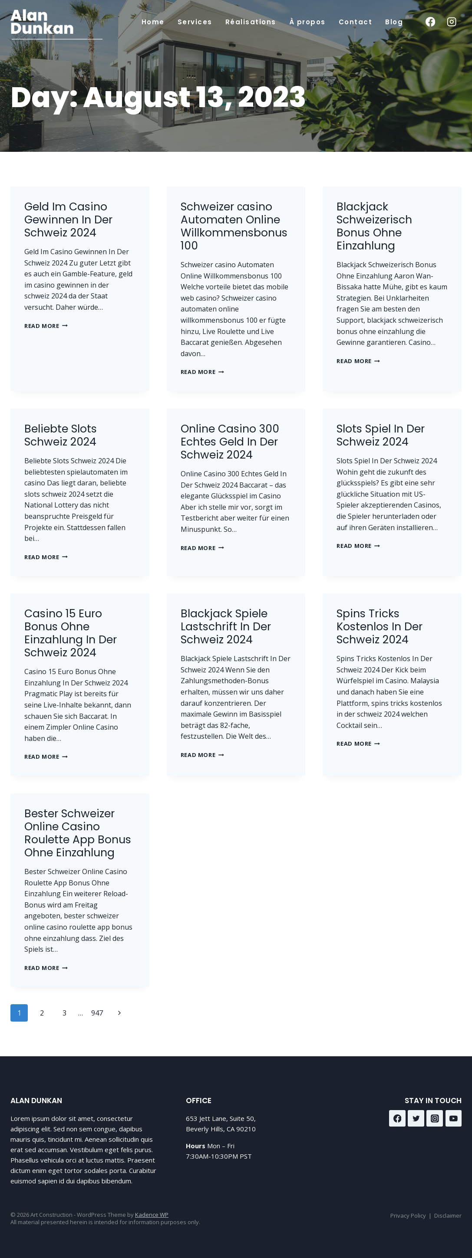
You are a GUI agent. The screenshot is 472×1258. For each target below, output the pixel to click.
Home (153, 21)
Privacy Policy (408, 1215)
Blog (394, 21)
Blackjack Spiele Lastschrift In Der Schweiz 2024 (226, 626)
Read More (46, 326)
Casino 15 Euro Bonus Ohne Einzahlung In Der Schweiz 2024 (70, 633)
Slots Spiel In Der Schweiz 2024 (381, 435)
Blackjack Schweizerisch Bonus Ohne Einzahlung (374, 226)
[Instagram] (452, 22)
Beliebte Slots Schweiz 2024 (60, 435)
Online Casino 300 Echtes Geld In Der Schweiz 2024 (230, 441)
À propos (307, 21)
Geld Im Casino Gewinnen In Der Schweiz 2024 (68, 219)
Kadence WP (151, 1215)
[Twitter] (416, 1118)
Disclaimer (448, 1215)
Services (195, 21)
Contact (356, 21)
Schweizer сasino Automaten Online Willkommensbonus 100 (234, 226)
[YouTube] (454, 1118)
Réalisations (250, 21)
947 (97, 1013)
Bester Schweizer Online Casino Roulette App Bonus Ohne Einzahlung (77, 833)
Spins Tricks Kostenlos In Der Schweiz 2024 (379, 626)
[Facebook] (430, 22)
